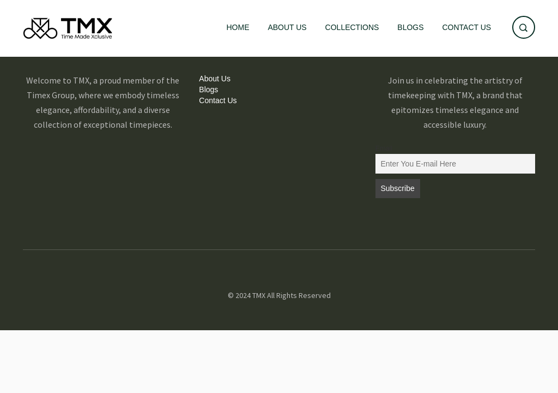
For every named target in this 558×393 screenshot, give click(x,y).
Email (384, 148)
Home (238, 27)
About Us (287, 27)
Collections (352, 27)
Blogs (410, 27)
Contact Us (466, 27)
